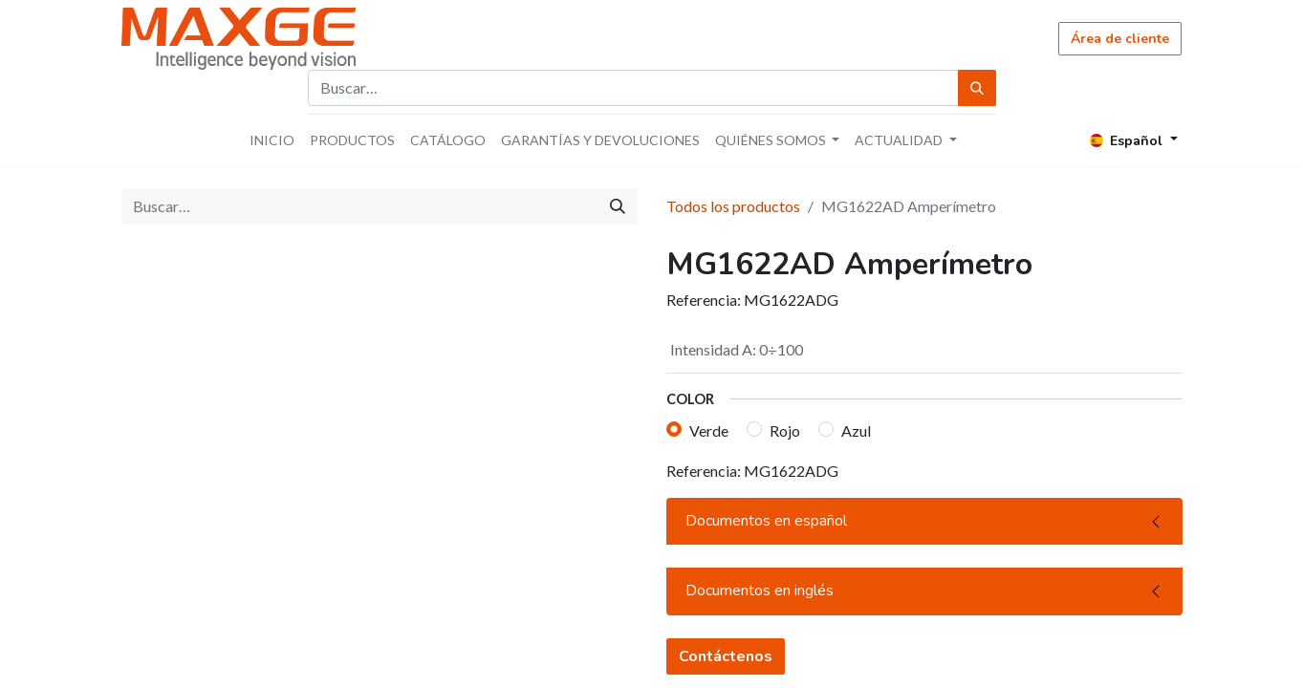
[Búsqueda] (977, 88)
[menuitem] (272, 140)
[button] (686, 557)
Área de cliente (1120, 39)
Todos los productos (733, 206)
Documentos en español (766, 598)
